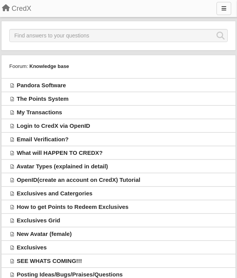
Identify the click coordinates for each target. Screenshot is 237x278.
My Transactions (39, 112)
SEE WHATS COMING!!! (49, 261)
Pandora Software (41, 85)
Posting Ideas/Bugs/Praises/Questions (70, 274)
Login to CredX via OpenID (53, 125)
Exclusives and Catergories (54, 193)
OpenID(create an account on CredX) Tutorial (78, 179)
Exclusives (32, 247)
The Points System (42, 98)
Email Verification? (42, 139)
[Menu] (224, 8)
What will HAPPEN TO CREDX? (59, 152)
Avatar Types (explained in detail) (62, 166)
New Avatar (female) (44, 234)
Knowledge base (49, 66)
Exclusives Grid (38, 220)
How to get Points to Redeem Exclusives (72, 206)
